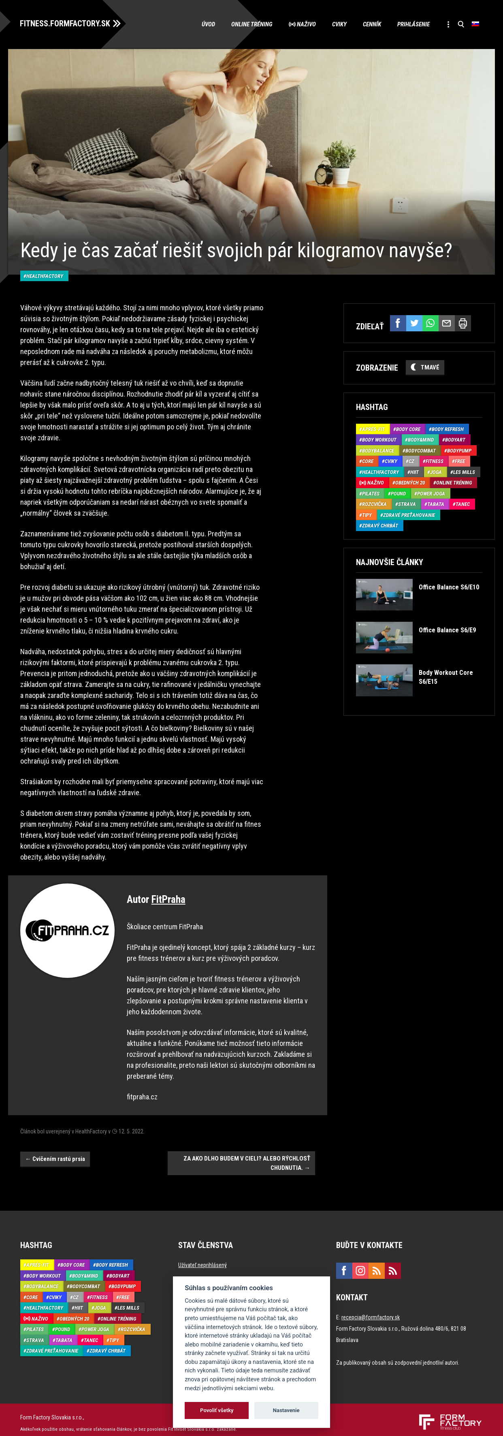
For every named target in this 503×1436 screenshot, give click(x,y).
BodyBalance (378, 450)
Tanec (463, 504)
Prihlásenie (413, 24)
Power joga (431, 493)
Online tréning (251, 24)
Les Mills (464, 472)
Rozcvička (374, 504)
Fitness (434, 461)
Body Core (408, 429)
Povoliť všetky (216, 1410)
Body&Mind (421, 440)
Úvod (208, 24)
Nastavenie (286, 1410)
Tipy (367, 515)
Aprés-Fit (373, 429)
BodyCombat (420, 450)
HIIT (414, 472)
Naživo (305, 24)
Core (367, 461)
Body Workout (379, 440)
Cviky (339, 24)
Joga (436, 472)
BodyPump (459, 450)
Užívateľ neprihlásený (202, 1258)
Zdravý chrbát (380, 526)
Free (460, 461)
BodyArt (455, 440)
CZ (411, 461)
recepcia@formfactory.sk (370, 1311)
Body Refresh (448, 429)
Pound (398, 493)
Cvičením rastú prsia (55, 1152)
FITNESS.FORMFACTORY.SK (65, 23)
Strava (407, 504)
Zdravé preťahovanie (409, 515)
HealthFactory (44, 269)
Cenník (371, 24)
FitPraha (168, 893)
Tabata (435, 504)
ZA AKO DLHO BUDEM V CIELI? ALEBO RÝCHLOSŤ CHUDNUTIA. (246, 1156)
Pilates (370, 493)
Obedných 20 (410, 483)
